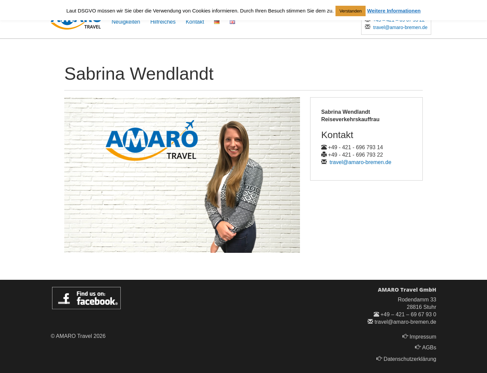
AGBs (429, 347)
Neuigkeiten (126, 22)
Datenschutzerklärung (410, 359)
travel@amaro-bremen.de (395, 27)
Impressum (423, 337)
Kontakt (195, 22)
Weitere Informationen (394, 11)
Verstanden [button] (351, 11)
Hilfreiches (163, 22)
